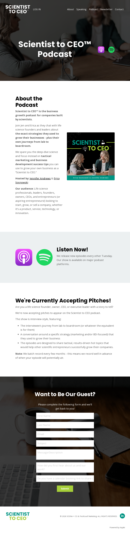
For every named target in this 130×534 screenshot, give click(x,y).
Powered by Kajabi (117, 527)
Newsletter (106, 9)
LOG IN (37, 9)
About (70, 9)
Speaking (81, 9)
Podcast (93, 9)
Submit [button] (65, 488)
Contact (119, 9)
